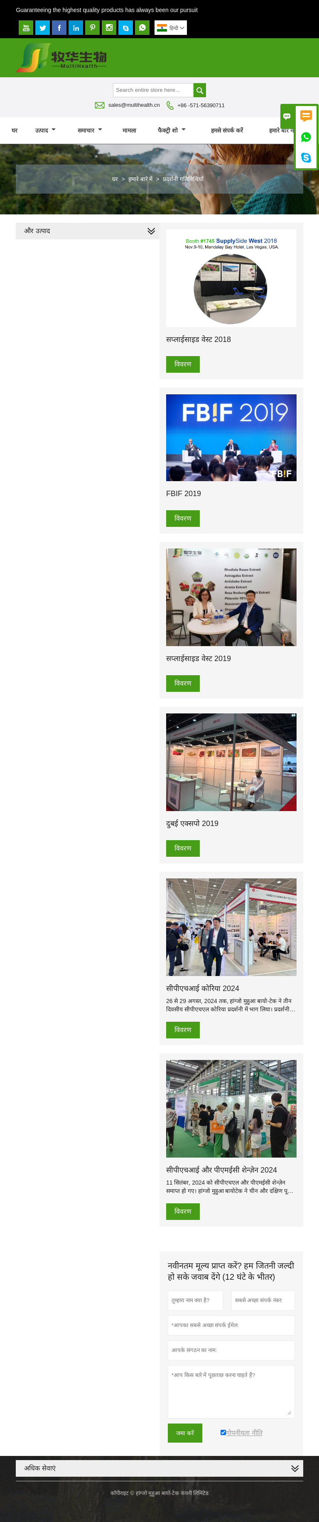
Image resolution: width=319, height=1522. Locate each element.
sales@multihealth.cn (134, 105)
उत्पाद (45, 130)
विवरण (182, 364)
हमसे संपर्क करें (227, 130)
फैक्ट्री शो (172, 130)
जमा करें (185, 1433)
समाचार (90, 130)
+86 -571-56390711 (201, 105)
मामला (129, 130)
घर (14, 130)
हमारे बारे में (285, 130)
